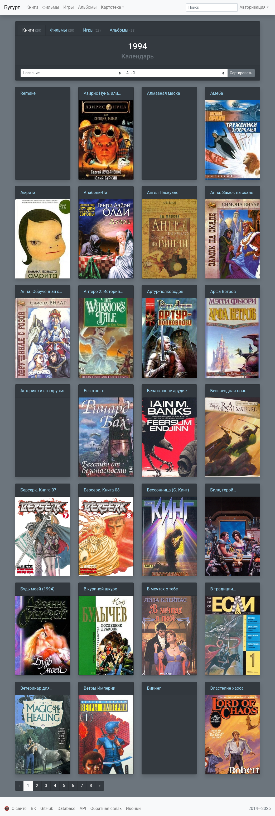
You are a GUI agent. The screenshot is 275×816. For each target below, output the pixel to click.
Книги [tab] (31, 30)
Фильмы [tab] (62, 30)
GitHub (46, 808)
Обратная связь (106, 808)
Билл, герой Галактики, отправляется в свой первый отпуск (231, 490)
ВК (33, 808)
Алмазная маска (163, 93)
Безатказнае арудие (167, 390)
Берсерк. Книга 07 (38, 489)
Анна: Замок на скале (231, 192)
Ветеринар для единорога (35, 688)
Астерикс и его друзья (43, 390)
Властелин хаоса (227, 688)
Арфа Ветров (223, 291)
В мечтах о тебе (162, 588)
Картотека (111, 7)
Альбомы (87, 7)
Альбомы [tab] (123, 30)
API (83, 808)
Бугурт (12, 7)
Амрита (28, 192)
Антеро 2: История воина (102, 292)
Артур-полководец (165, 291)
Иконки (133, 808)
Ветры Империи (99, 688)
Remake (28, 93)
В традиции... (223, 588)
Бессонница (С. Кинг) (168, 489)
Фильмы (50, 7)
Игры (68, 7)
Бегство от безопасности (98, 391)
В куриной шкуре (100, 588)
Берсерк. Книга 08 (102, 489)
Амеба (216, 93)
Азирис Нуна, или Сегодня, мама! (101, 94)
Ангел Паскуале (162, 192)
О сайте (19, 808)
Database (66, 808)
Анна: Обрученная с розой (40, 292)
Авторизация (252, 7)
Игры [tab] (92, 30)
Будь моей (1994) (38, 588)
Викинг (154, 688)
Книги (32, 7)
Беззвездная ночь (228, 390)
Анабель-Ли (95, 192)
